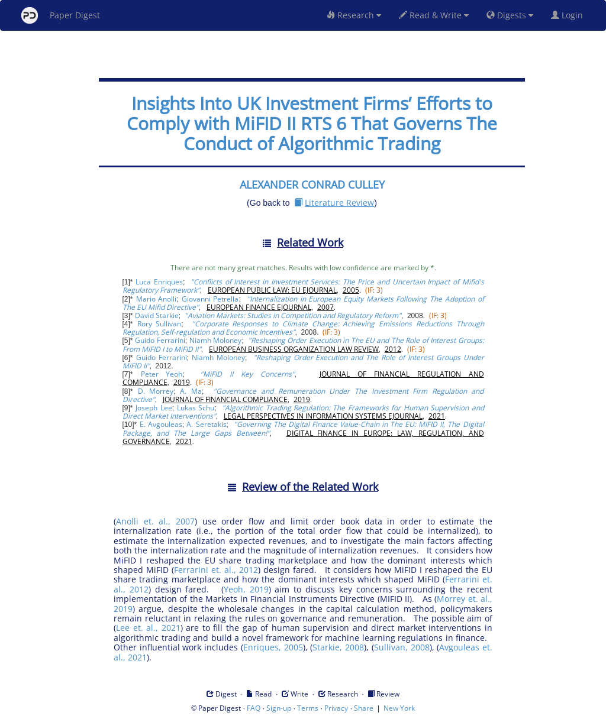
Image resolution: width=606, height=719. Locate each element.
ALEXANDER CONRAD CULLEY (312, 184)
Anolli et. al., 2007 (155, 521)
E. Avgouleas (161, 424)
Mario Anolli (156, 299)
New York (399, 708)
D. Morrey (156, 391)
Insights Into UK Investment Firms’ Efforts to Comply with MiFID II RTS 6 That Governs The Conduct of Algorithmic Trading (312, 123)
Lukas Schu (195, 408)
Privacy (336, 708)
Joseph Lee (154, 408)
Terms (307, 708)
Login (569, 15)
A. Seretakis (206, 424)
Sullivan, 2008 (402, 647)
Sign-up (278, 708)
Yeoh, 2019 (246, 589)
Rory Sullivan (159, 324)
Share (363, 708)
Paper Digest (60, 15)
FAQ (253, 708)
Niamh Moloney (215, 340)
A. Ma (191, 391)
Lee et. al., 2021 (148, 627)
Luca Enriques (159, 282)
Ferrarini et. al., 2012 (216, 569)
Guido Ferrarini (160, 340)
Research (354, 15)
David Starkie (157, 315)
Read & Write (434, 15)
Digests (509, 15)
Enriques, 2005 (273, 647)
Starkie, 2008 (338, 647)
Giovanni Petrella (210, 299)
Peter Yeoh (162, 374)
